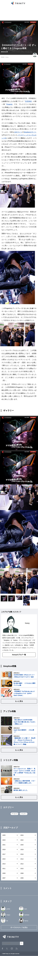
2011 (3, 868)
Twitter (7, 948)
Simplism (6, 640)
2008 (21, 873)
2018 (21, 849)
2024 (21, 835)
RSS (17, 948)
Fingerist (9, 104)
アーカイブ (14, 813)
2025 (3, 835)
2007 (3, 878)
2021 (3, 845)
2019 (3, 849)
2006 (21, 878)
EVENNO (28, 101)
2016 (21, 854)
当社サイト (18, 132)
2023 (3, 840)
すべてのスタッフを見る (19, 927)
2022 (21, 840)
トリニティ (23, 813)
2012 (21, 864)
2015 (3, 859)
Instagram (12, 948)
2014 (21, 859)
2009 (3, 873)
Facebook (2, 948)
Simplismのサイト (30, 132)
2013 (3, 864)
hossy (6, 57)
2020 (21, 845)
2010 (21, 868)
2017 (3, 854)
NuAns (15, 640)
